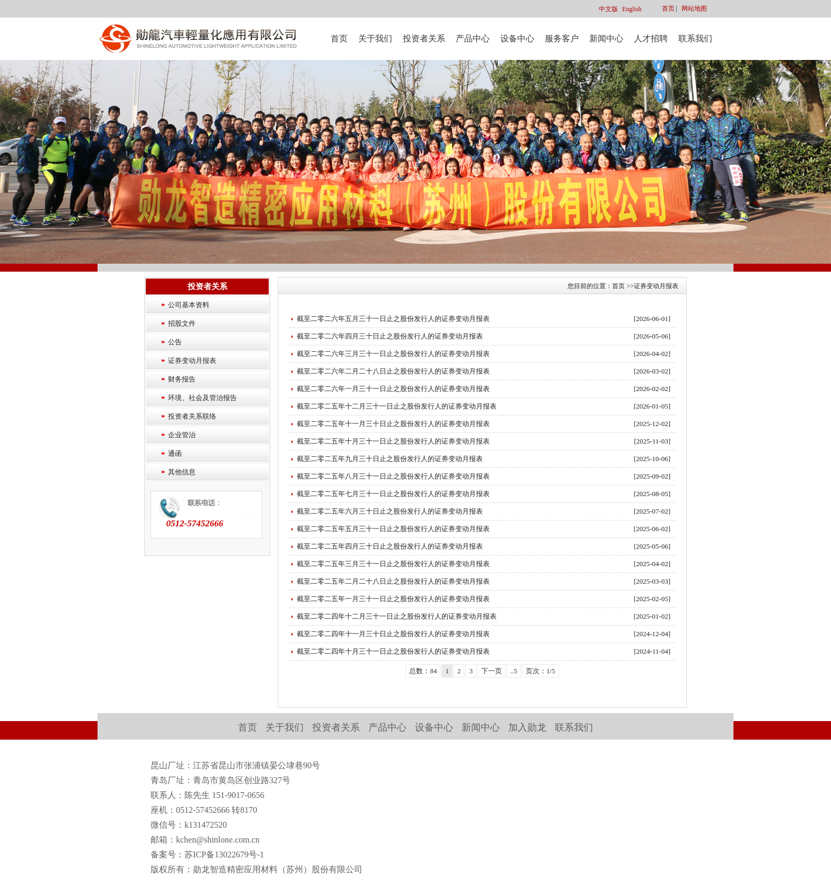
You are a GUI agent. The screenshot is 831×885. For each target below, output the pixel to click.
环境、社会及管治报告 (202, 398)
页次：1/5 (540, 671)
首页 (668, 8)
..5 (513, 671)
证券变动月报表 (192, 361)
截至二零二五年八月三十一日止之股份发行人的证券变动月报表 (393, 476)
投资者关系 (424, 38)
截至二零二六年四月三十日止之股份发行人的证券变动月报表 (390, 336)
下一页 (491, 671)
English (632, 9)
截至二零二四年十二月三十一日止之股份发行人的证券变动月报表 (397, 616)
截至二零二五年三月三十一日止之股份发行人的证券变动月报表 (393, 564)
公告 (175, 342)
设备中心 (517, 38)
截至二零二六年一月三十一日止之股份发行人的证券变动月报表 (393, 389)
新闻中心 (606, 38)
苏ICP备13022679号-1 (224, 854)
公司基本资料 (188, 305)
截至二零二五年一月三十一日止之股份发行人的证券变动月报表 (393, 599)
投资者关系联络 (192, 416)
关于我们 (375, 38)
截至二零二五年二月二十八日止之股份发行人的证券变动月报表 (393, 581)
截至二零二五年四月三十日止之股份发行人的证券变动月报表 (390, 546)
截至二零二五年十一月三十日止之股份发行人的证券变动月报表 (393, 424)
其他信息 (182, 472)
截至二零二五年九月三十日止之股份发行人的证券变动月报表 (390, 459)
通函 (175, 453)
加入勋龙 (527, 727)
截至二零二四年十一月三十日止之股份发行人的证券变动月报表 (393, 634)
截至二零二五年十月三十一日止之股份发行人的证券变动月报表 (393, 441)
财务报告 (182, 379)
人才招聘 (651, 38)
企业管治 (182, 435)
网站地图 (694, 8)
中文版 (608, 9)
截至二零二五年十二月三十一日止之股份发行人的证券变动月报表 (397, 406)
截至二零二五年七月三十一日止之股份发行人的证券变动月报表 (393, 494)
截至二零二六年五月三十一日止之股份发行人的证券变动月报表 (393, 319)
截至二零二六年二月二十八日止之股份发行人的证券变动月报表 (393, 371)
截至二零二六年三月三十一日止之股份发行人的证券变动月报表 (393, 354)
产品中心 (473, 38)
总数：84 (423, 671)
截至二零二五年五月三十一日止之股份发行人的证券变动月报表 (393, 529)
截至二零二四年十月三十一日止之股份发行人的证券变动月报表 (393, 651)
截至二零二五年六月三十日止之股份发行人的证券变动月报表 (390, 511)
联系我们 (695, 38)
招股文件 (182, 323)
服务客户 (562, 38)
